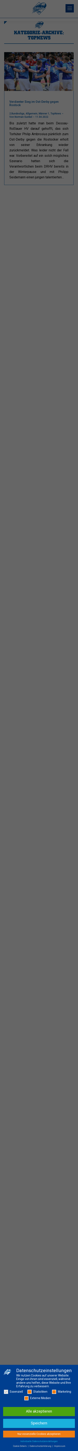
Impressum (59, 1446)
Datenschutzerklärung (41, 1446)
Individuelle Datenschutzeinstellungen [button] (39, 1442)
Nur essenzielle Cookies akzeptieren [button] (39, 1434)
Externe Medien (37, 1399)
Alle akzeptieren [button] (39, 1412)
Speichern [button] (39, 1424)
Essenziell (13, 1392)
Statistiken (37, 1392)
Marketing (61, 1392)
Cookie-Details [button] (20, 1446)
